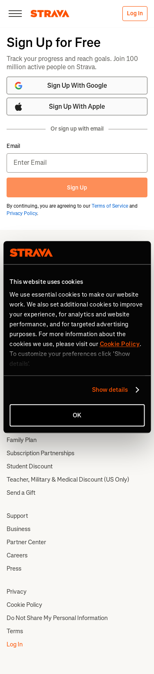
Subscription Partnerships (40, 453)
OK (77, 415)
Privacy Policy (22, 213)
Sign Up (77, 188)
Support (17, 516)
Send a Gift (21, 493)
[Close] (15, 13)
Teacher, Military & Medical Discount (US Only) (68, 479)
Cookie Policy (24, 605)
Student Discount (30, 466)
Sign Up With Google (60, 86)
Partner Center (26, 542)
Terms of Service (110, 206)
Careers (17, 555)
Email (13, 146)
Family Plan (22, 440)
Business (18, 529)
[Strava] (49, 13)
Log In (135, 13)
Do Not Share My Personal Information (57, 618)
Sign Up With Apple (59, 107)
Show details (110, 390)
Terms (15, 631)
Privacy (17, 591)
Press (14, 568)
